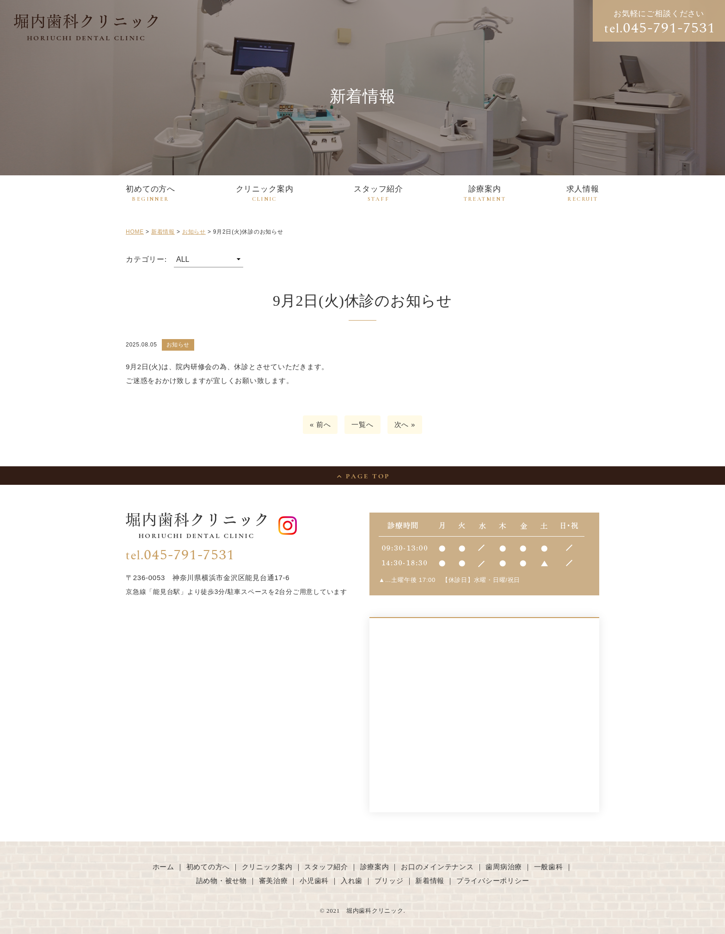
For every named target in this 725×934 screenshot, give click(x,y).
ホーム (163, 867)
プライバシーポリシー (492, 881)
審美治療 (273, 881)
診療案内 (485, 193)
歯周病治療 (503, 867)
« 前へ (320, 424)
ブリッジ (389, 881)
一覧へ (362, 424)
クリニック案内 (265, 193)
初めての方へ (150, 193)
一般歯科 (548, 867)
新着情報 (429, 881)
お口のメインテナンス (437, 867)
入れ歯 (351, 881)
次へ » (405, 424)
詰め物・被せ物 (221, 881)
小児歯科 (314, 881)
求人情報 (582, 193)
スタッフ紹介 (378, 193)
